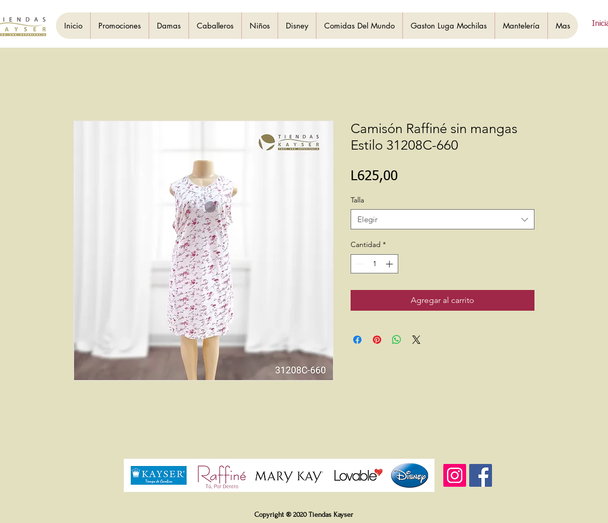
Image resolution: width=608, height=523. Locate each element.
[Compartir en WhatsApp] (396, 339)
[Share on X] (416, 339)
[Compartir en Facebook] (357, 339)
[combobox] (442, 219)
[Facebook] (480, 475)
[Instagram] (454, 475)
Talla (357, 200)
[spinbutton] (374, 264)
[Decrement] (358, 264)
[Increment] (390, 264)
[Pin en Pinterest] (377, 339)
